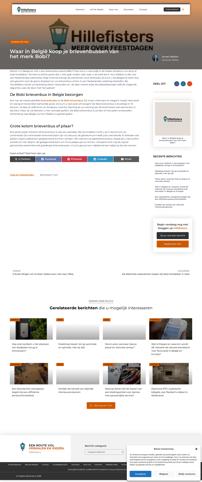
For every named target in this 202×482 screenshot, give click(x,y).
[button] (196, 449)
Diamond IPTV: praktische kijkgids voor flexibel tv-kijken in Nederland (169, 391)
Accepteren (140, 474)
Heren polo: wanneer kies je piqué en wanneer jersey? (172, 177)
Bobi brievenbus (73, 100)
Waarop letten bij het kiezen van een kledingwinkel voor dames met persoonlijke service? (123, 391)
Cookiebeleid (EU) (88, 464)
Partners (80, 9)
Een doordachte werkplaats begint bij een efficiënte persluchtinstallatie (172, 195)
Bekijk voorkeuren (186, 474)
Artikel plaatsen (29, 464)
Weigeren (163, 474)
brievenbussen (49, 100)
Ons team (129, 9)
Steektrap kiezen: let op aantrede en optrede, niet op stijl (172, 169)
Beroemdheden (51, 464)
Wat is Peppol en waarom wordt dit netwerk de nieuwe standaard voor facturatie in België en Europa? (171, 186)
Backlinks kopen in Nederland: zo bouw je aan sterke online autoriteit (57, 471)
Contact (143, 9)
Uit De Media (96, 9)
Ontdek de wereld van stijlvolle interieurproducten (169, 203)
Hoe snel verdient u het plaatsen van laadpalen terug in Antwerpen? (172, 161)
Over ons (113, 9)
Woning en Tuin (19, 42)
